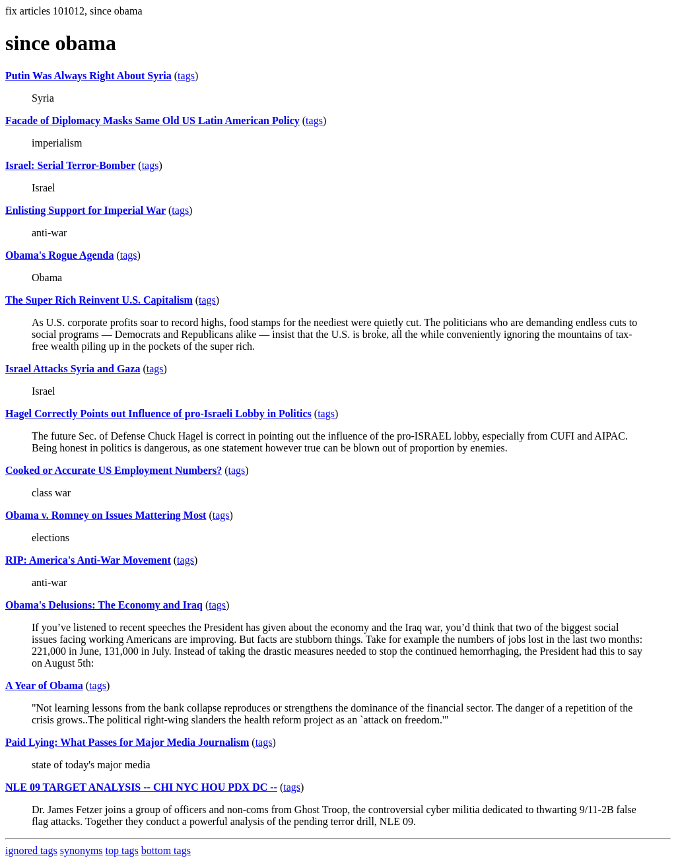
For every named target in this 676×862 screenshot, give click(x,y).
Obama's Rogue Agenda (59, 255)
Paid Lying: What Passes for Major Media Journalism (127, 742)
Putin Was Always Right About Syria (88, 75)
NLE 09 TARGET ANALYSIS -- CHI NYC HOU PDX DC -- (141, 787)
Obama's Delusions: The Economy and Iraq (104, 605)
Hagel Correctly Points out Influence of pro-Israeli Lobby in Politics (158, 413)
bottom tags (166, 850)
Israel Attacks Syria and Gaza (72, 368)
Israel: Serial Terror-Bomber (70, 165)
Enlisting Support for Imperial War (85, 210)
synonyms (81, 850)
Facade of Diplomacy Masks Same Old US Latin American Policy (152, 120)
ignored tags (31, 850)
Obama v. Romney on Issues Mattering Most (105, 515)
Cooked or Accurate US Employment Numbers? (113, 470)
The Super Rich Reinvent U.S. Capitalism (99, 300)
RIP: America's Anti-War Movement (88, 560)
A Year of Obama (44, 685)
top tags (122, 850)
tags (186, 75)
